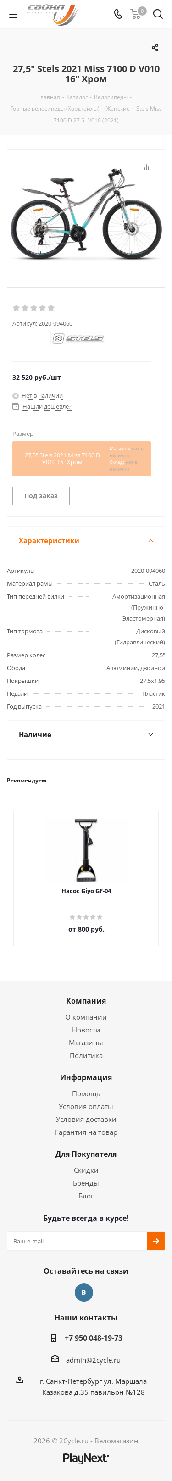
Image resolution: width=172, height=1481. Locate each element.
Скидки (86, 1170)
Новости (86, 1029)
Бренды (86, 1182)
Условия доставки (86, 1119)
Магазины (86, 1042)
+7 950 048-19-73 (93, 1338)
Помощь (86, 1093)
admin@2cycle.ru (93, 1360)
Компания (86, 1001)
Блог (86, 1195)
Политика (86, 1055)
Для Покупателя (86, 1154)
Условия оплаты (86, 1106)
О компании (86, 1016)
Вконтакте (84, 1292)
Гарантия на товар (86, 1132)
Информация (86, 1077)
